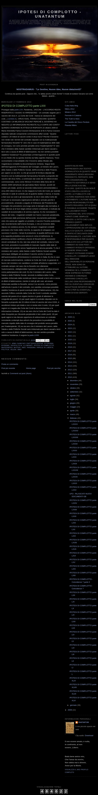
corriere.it (12, 119)
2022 (70, 332)
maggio (73, 407)
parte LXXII (34, 335)
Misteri (17, 347)
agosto (73, 395)
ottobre (73, 388)
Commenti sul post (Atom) (20, 373)
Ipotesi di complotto (44, 345)
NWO (24, 347)
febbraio (73, 418)
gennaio (73, 705)
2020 (70, 340)
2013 (70, 366)
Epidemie (5, 345)
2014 (70, 362)
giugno (73, 403)
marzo (73, 414)
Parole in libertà (45, 347)
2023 (70, 328)
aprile (72, 411)
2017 (70, 351)
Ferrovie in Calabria (73, 115)
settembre (74, 392)
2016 (70, 355)
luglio (72, 399)
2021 (70, 336)
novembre (74, 384)
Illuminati (28, 345)
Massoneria (7, 347)
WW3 (20, 349)
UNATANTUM (83, 722)
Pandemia (31, 347)
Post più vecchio (54, 368)
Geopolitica (16, 345)
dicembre (74, 380)
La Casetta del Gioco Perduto (77, 122)
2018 (70, 347)
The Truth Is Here (72, 119)
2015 (70, 358)
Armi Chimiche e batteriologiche (27, 343)
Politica (5, 349)
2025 (70, 321)
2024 (70, 324)
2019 (70, 343)
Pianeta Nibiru (71, 125)
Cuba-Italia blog (71, 106)
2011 (70, 373)
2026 (70, 317)
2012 (70, 370)
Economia (48, 343)
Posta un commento (9, 364)
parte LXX (18, 110)
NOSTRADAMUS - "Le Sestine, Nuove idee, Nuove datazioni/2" (48, 89)
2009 (70, 710)
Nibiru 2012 (70, 109)
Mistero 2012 (70, 112)
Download (89, 735)
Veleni (13, 349)
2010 (70, 377)
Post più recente (8, 368)
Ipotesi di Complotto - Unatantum (50, 14)
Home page (31, 368)
